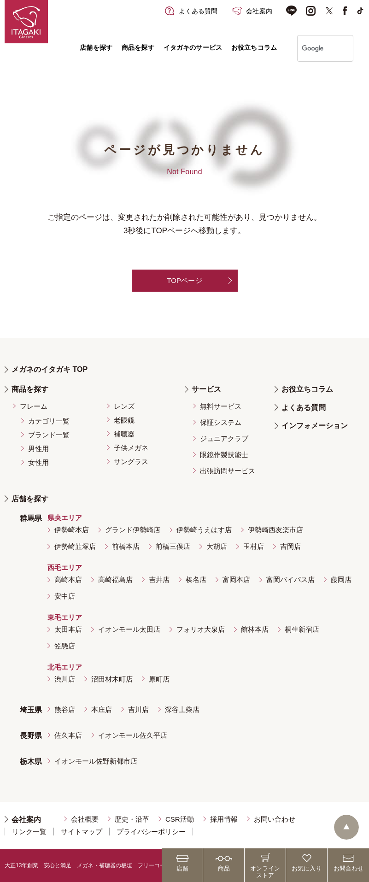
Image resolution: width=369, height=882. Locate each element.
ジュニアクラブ (224, 438)
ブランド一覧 (49, 435)
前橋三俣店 (173, 546)
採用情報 (224, 819)
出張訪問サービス (227, 471)
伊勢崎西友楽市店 (275, 530)
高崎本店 (68, 579)
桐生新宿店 (302, 629)
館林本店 (255, 629)
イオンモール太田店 (129, 629)
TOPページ (184, 280)
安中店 (64, 596)
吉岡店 (290, 546)
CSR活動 (179, 819)
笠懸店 (64, 646)
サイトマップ (81, 831)
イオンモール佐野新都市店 (95, 761)
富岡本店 (236, 579)
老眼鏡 (124, 420)
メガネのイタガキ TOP (50, 369)
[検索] (313, 48)
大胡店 (216, 546)
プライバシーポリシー (151, 831)
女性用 (38, 462)
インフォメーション (314, 425)
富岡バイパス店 (290, 579)
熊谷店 (64, 709)
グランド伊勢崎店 (132, 530)
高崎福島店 (115, 579)
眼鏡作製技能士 (224, 455)
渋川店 (64, 679)
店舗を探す (96, 47)
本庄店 (101, 709)
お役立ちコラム (254, 47)
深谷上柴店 (182, 709)
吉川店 (138, 709)
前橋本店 (126, 546)
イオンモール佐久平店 (132, 735)
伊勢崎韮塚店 (75, 546)
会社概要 (85, 819)
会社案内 (26, 819)
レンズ (124, 406)
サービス (206, 389)
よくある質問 (303, 408)
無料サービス (220, 406)
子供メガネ (131, 448)
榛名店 (196, 579)
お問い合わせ (274, 819)
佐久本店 (68, 735)
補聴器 (124, 434)
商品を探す (138, 47)
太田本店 (68, 629)
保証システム (220, 422)
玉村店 (253, 546)
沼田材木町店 (112, 679)
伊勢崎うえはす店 (204, 530)
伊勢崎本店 (71, 530)
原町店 (159, 679)
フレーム (33, 406)
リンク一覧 (29, 831)
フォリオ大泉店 (200, 629)
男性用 (38, 449)
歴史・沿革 (132, 819)
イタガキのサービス (193, 47)
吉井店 (159, 579)
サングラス (131, 461)
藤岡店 (341, 579)
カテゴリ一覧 (49, 421)
